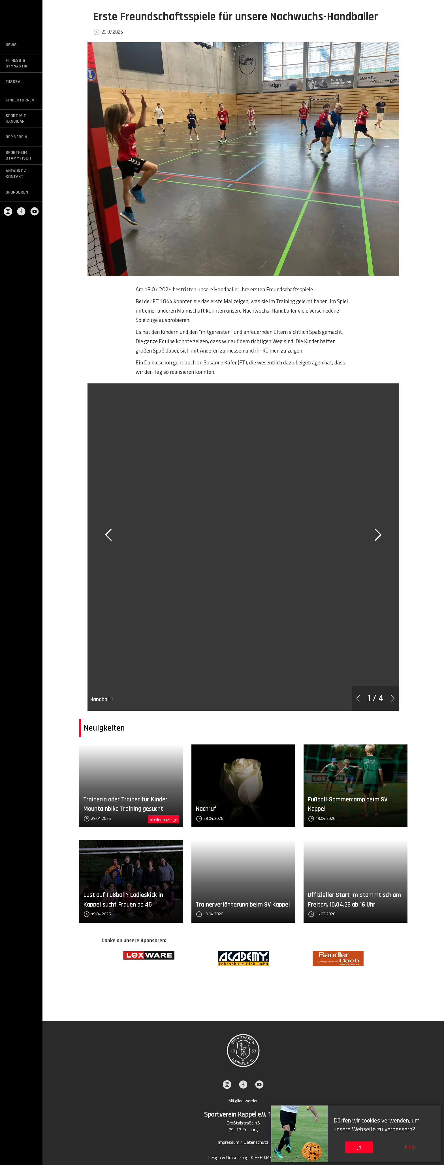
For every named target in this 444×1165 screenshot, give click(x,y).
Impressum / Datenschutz (243, 1142)
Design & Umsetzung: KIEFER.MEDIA (243, 1157)
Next (389, 977)
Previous (97, 977)
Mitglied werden (243, 1100)
